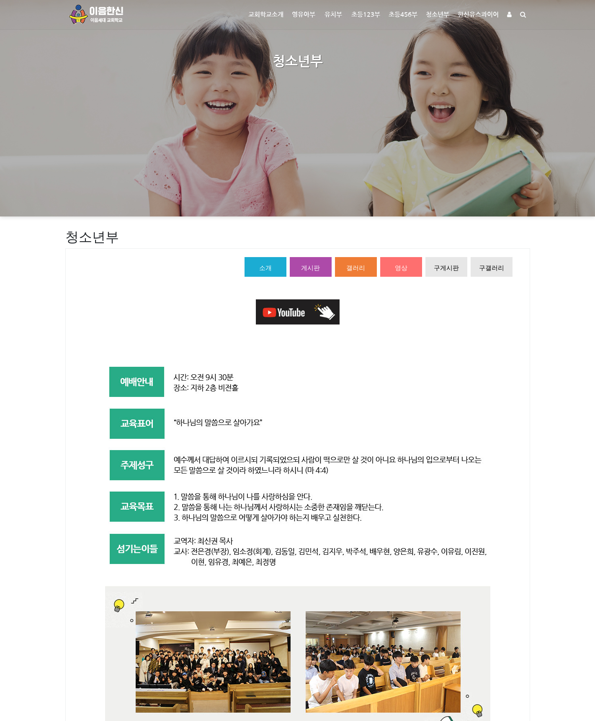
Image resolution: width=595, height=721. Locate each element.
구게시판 (446, 268)
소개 (265, 268)
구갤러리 (491, 268)
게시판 (310, 268)
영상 (401, 268)
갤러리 (355, 268)
